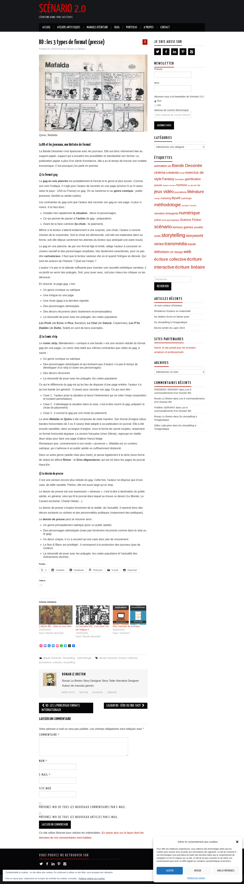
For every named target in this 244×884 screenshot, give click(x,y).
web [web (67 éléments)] (187, 251)
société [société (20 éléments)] (198, 227)
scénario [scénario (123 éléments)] (163, 226)
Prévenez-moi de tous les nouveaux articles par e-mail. (78, 817)
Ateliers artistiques (68, 27)
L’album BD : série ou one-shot (55, 626)
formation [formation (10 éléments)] (179, 179)
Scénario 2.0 (62, 9)
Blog (116, 27)
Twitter (83, 692)
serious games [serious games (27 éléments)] (182, 227)
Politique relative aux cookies (92, 878)
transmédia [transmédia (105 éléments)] (176, 243)
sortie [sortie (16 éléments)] (157, 236)
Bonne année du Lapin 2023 (169, 328)
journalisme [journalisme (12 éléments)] (180, 192)
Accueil (46, 27)
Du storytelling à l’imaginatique (170, 322)
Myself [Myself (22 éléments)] (176, 198)
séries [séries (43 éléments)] (159, 244)
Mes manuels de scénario (126, 626)
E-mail (45, 774)
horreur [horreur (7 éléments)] (172, 185)
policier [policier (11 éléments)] (158, 220)
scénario (57, 662)
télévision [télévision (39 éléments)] (161, 252)
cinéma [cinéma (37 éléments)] (159, 172)
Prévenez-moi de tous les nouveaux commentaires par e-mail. (82, 807)
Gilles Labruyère (163, 425)
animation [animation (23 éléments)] (160, 166)
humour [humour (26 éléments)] (181, 185)
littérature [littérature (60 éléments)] (195, 191)
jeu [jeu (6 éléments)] (189, 185)
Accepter (170, 871)
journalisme (45, 662)
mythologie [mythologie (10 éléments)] (186, 198)
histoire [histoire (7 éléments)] (166, 185)
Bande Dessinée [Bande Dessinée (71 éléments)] (187, 165)
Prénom (158, 69)
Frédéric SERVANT (164, 407)
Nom (43, 761)
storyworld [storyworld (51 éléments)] (194, 235)
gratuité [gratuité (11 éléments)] (158, 185)
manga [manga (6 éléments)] (157, 198)
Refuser (197, 871)
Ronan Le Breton (76, 48)
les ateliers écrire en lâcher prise (171, 316)
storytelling (69, 662)
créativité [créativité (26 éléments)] (172, 172)
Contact (165, 27)
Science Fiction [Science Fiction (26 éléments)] (190, 219)
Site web (45, 788)
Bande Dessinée (52, 658)
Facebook (97, 692)
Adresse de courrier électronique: (172, 113)
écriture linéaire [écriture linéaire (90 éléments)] (190, 267)
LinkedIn (112, 692)
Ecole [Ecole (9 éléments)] (182, 173)
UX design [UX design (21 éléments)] (176, 252)
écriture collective (128, 658)
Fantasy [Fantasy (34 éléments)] (168, 179)
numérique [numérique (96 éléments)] (189, 212)
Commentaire (49, 734)
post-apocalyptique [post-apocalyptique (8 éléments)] (170, 220)
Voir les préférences (226, 871)
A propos (149, 27)
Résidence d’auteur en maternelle (172, 311)
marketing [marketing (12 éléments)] (165, 198)
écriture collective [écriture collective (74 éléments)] (170, 259)
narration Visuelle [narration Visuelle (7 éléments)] (188, 206)
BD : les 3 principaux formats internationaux (61, 708)
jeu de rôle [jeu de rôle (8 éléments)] (195, 185)
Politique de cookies (196, 878)
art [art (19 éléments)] (169, 166)
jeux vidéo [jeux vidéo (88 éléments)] (164, 191)
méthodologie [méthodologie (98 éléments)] (167, 204)
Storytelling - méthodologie (77, 658)
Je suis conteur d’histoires (168, 305)
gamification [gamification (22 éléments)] (193, 179)
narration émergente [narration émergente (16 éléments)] (166, 213)
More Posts (68, 692)
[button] (237, 842)
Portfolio (131, 27)
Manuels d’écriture (97, 27)
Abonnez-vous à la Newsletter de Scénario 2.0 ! (179, 96)
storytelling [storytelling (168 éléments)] (173, 235)
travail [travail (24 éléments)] (192, 244)
